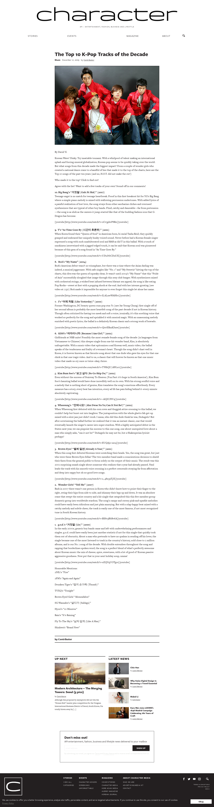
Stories (33, 36)
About (166, 36)
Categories (68, 785)
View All (67, 782)
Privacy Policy (204, 787)
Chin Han (134, 667)
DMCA (207, 789)
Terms (97, 753)
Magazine (133, 36)
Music (58, 59)
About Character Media (137, 778)
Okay (201, 801)
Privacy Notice (108, 753)
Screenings (84, 785)
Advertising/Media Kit (133, 785)
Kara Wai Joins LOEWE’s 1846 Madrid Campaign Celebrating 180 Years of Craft (141, 711)
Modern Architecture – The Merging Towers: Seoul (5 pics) (78, 690)
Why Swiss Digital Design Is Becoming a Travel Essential (143, 682)
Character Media (110, 785)
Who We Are (128, 782)
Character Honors (88, 782)
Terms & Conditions (202, 784)
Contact (127, 788)
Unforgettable (86, 788)
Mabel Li (134, 696)
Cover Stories (108, 782)
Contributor (89, 59)
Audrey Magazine (110, 791)
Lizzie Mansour (137, 670)
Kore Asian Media (110, 788)
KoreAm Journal (109, 794)
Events (72, 36)
